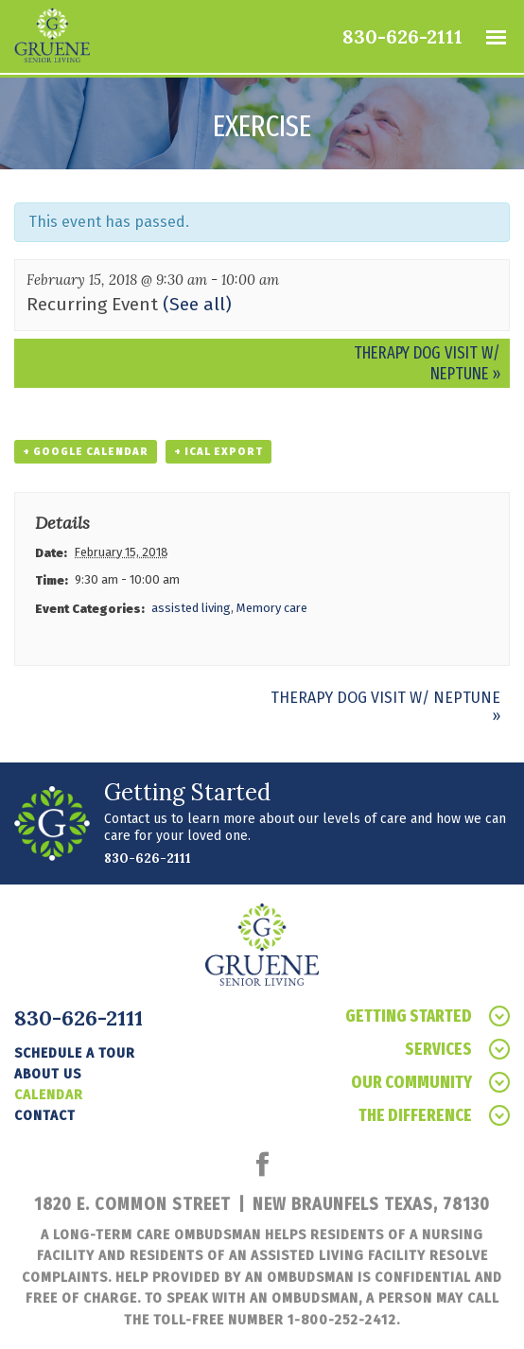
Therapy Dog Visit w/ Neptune (427, 363)
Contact (45, 1115)
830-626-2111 (402, 36)
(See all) (197, 304)
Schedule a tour (74, 1052)
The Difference (434, 1116)
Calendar (48, 1094)
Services (457, 1049)
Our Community (430, 1083)
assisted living (191, 608)
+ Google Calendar (85, 452)
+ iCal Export (218, 452)
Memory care (271, 608)
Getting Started (427, 1016)
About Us (47, 1073)
